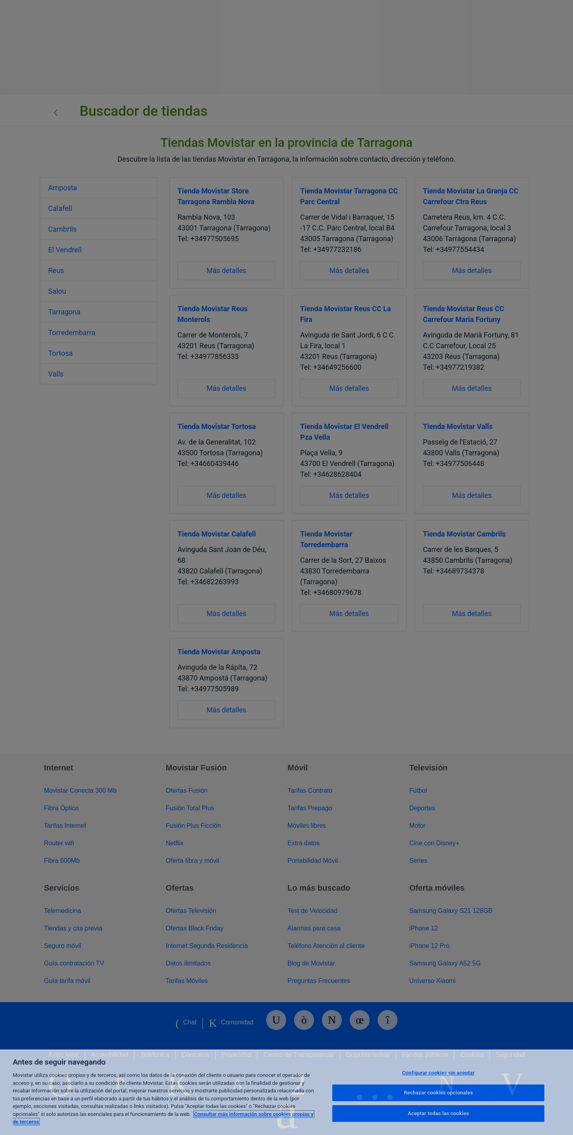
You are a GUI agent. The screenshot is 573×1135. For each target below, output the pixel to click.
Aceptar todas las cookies (438, 1113)
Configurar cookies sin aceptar (438, 1073)
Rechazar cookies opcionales (438, 1093)
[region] (286, 1092)
